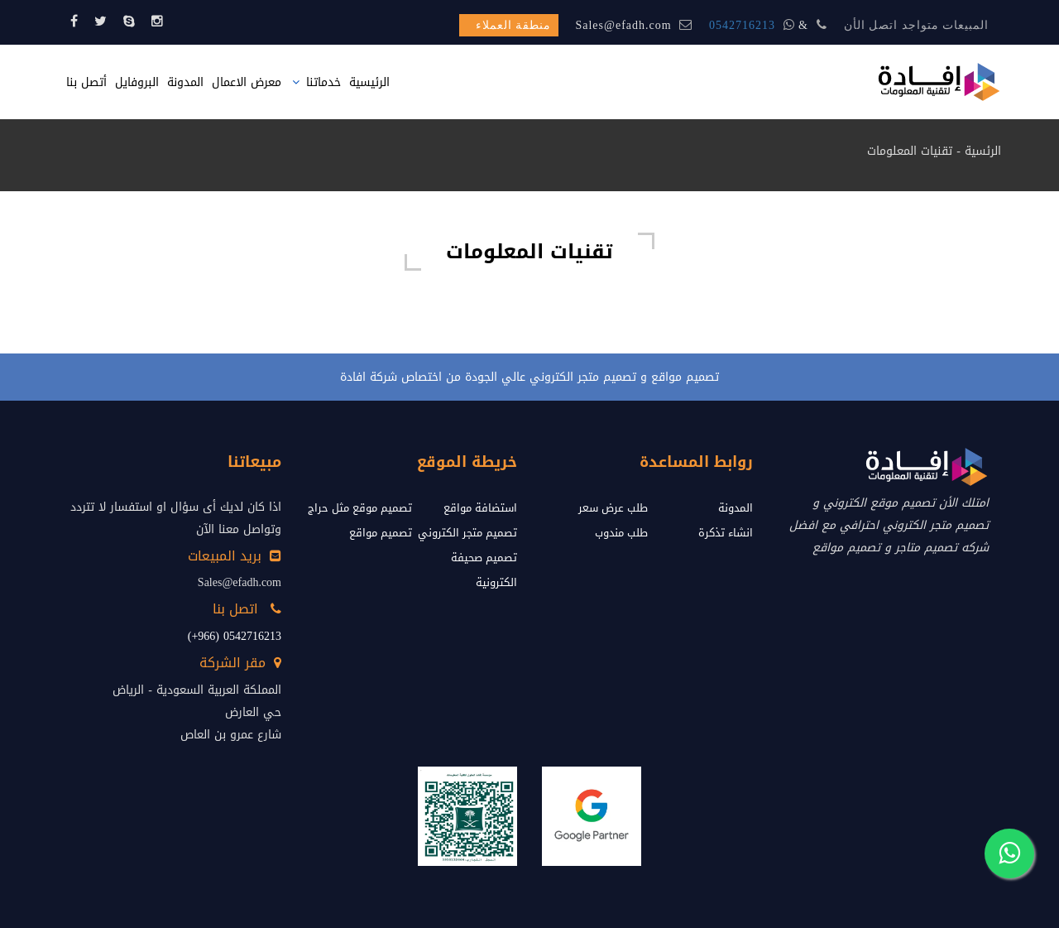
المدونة (185, 82)
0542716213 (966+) (234, 636)
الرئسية (983, 151)
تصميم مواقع (380, 532)
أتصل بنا (86, 82)
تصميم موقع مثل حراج (360, 508)
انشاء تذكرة (725, 532)
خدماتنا (323, 82)
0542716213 (742, 25)
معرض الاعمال (246, 82)
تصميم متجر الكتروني (467, 532)
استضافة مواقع (480, 508)
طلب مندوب (621, 532)
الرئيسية (369, 82)
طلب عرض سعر (613, 508)
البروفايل (137, 82)
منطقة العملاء (514, 25)
